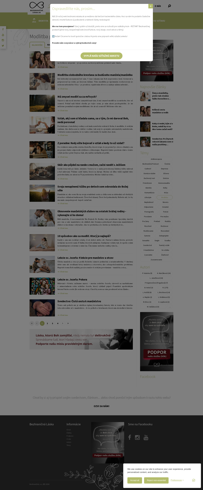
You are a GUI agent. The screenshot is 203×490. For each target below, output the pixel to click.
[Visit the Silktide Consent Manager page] (194, 480)
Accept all (134, 480)
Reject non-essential (156, 480)
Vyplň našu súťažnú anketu (101, 55)
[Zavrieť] (150, 6)
